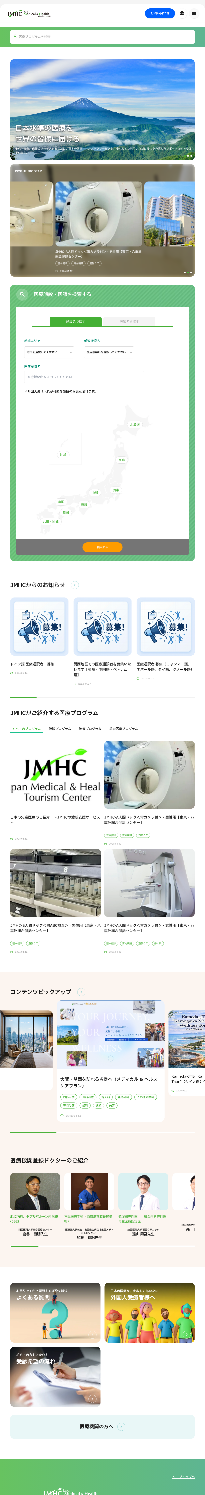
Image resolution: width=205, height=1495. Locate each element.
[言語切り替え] (182, 13)
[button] (185, 156)
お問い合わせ (160, 13)
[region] (102, 729)
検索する (102, 547)
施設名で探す (75, 321)
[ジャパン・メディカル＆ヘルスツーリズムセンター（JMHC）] (29, 13)
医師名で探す (129, 321)
